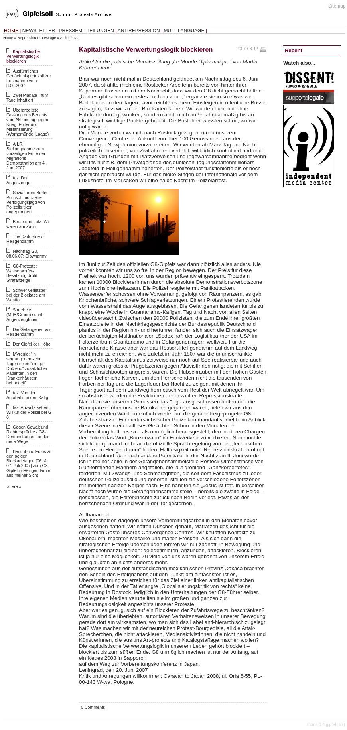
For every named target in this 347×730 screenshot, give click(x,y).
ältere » (14, 486)
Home (8, 38)
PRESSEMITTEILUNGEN (86, 30)
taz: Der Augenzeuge (18, 180)
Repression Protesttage (36, 38)
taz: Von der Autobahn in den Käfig (27, 395)
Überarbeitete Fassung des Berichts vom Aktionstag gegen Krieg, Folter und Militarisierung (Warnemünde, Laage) (27, 122)
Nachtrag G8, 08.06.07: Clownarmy (26, 253)
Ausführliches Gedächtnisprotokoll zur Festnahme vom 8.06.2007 (28, 78)
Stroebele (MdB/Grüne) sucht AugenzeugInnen (24, 314)
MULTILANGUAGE (184, 30)
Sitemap (337, 6)
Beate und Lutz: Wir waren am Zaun (28, 224)
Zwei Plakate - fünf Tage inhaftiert (27, 97)
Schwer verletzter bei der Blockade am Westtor (25, 295)
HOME (11, 30)
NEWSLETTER (38, 30)
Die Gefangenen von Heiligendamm (29, 331)
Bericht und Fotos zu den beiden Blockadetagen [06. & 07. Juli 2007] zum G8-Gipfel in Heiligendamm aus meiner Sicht (29, 463)
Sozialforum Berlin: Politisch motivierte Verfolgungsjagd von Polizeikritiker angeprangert (27, 202)
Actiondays (69, 38)
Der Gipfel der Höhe (32, 344)
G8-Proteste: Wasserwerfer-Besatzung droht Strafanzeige (21, 273)
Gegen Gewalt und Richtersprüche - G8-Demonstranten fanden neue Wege (27, 434)
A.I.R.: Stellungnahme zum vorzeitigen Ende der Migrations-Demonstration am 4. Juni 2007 (26, 156)
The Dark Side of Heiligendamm (25, 239)
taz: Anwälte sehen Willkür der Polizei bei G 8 (28, 412)
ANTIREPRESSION (139, 30)
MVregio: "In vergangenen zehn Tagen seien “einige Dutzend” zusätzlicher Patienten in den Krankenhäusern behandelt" (26, 368)
